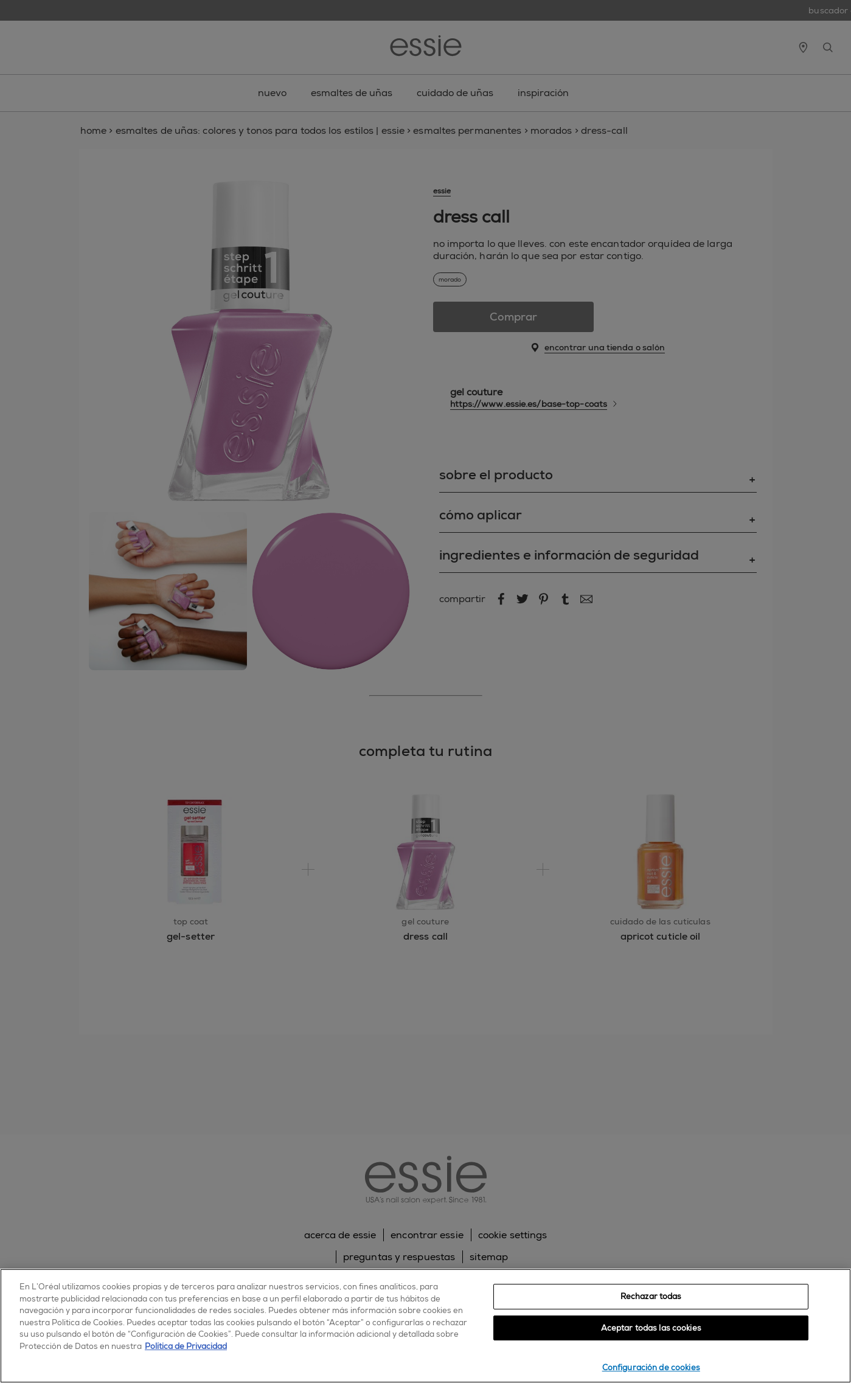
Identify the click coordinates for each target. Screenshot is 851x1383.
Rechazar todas (651, 1296)
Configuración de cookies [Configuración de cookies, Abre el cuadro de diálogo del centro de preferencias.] (651, 1367)
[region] (425, 1326)
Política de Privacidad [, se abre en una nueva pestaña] (186, 1346)
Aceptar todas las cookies (651, 1328)
